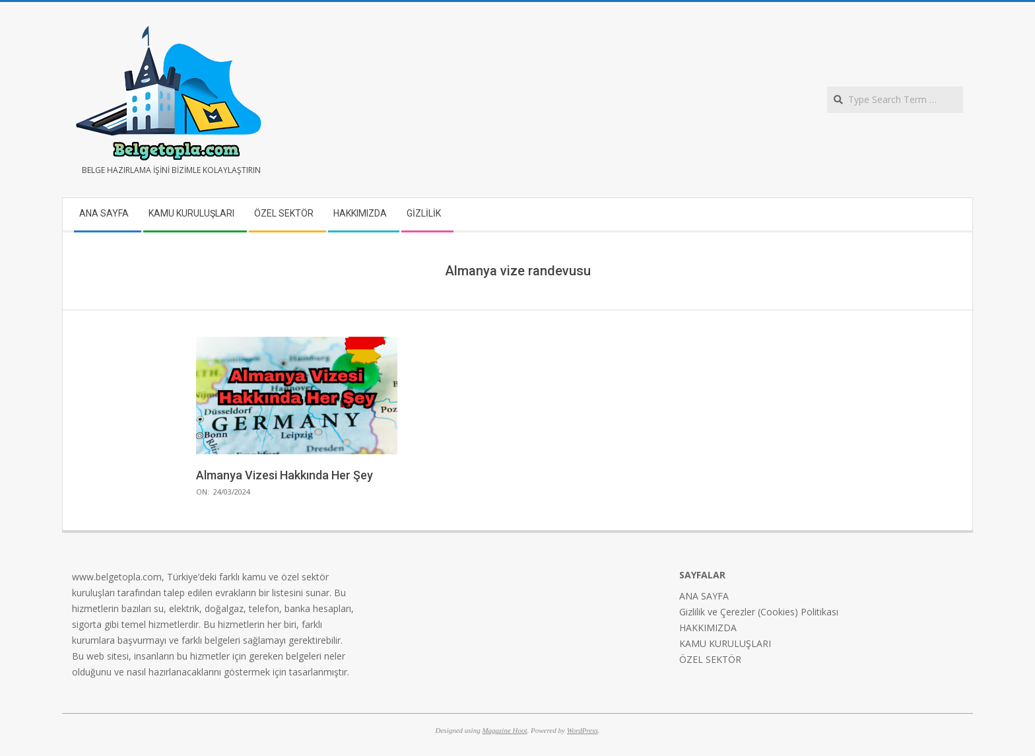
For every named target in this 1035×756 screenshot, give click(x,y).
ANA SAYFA (704, 596)
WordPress (582, 730)
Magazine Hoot (504, 730)
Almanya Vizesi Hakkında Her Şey (284, 475)
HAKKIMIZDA (708, 627)
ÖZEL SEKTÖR (710, 659)
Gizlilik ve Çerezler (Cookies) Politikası (758, 611)
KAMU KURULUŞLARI (725, 643)
